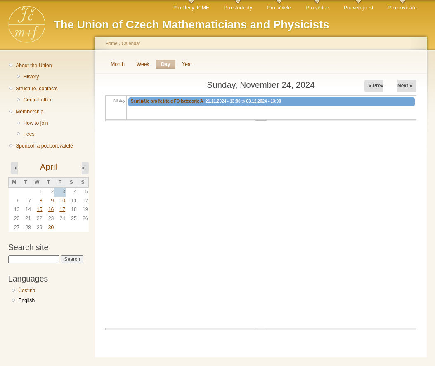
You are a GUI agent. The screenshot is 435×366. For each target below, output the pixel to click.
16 (51, 209)
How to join (35, 123)
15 (40, 209)
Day (168, 64)
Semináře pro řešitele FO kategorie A (167, 101)
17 (62, 209)
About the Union (34, 65)
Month (118, 64)
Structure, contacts (36, 89)
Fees (28, 134)
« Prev (376, 86)
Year (187, 64)
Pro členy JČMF (191, 8)
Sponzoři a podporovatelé (44, 146)
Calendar (131, 43)
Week (143, 64)
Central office (37, 100)
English (26, 300)
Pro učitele (279, 8)
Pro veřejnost (359, 8)
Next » (404, 86)
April (48, 166)
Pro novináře (402, 8)
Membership (29, 112)
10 (62, 201)
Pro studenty (238, 8)
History (31, 77)
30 (51, 227)
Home (111, 43)
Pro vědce (317, 8)
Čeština (26, 290)
